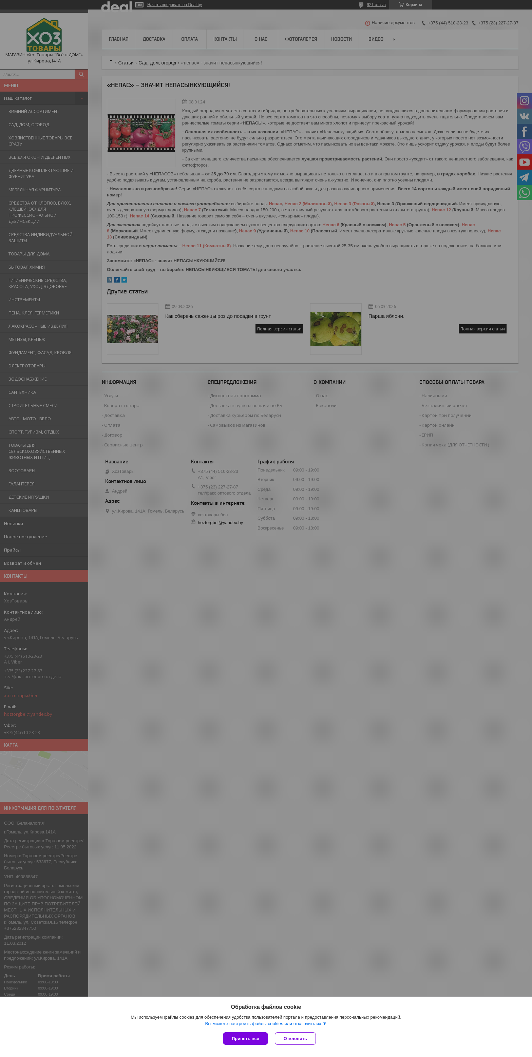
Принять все (245, 1038)
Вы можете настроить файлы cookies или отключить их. (263, 1023)
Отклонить (295, 1038)
